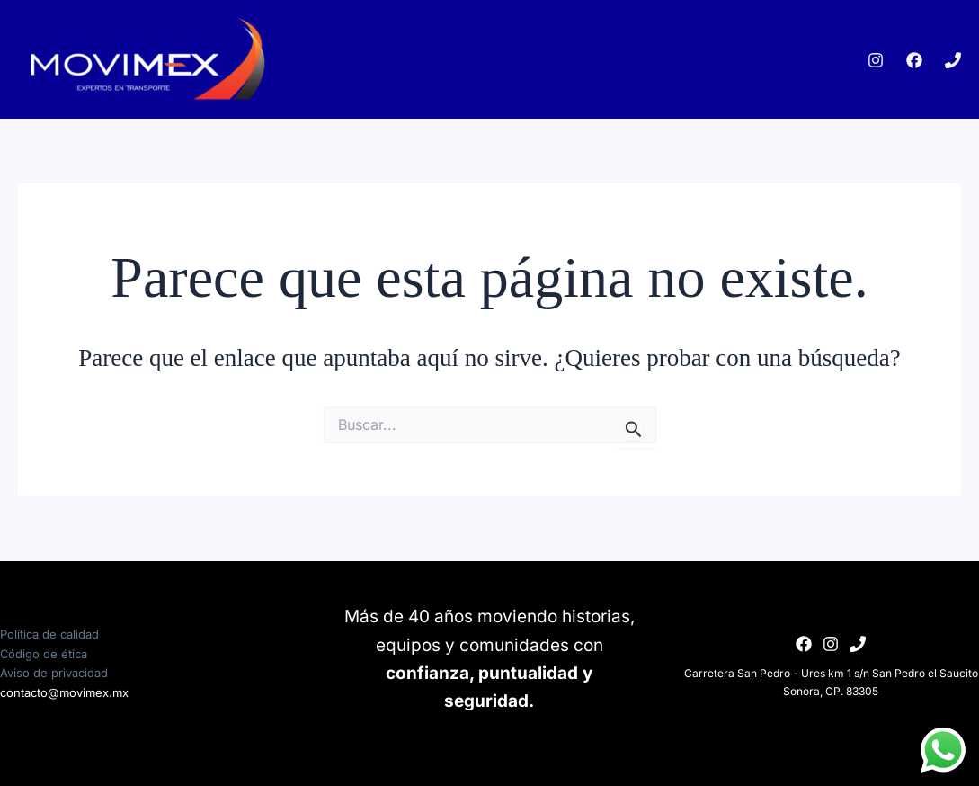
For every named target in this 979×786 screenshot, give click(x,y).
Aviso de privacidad (54, 672)
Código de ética (44, 654)
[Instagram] (876, 60)
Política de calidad (49, 634)
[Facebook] (914, 60)
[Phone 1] (953, 60)
